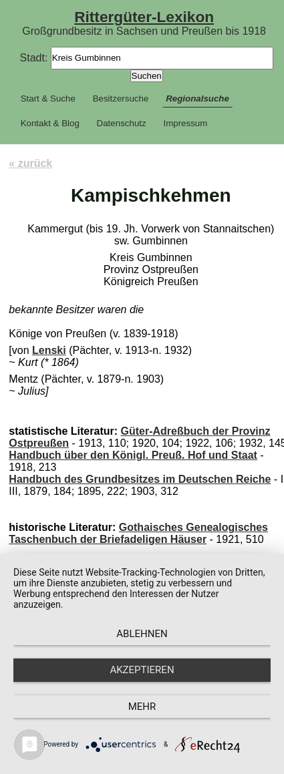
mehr (142, 707)
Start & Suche (48, 98)
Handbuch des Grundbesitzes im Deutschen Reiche (140, 479)
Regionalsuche (197, 98)
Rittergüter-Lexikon (144, 16)
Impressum (185, 123)
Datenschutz (121, 123)
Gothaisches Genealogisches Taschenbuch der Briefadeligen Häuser (138, 533)
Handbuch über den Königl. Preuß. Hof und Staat (133, 455)
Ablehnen (141, 634)
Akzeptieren (142, 670)
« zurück (30, 163)
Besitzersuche (121, 98)
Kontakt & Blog (50, 123)
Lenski (49, 350)
